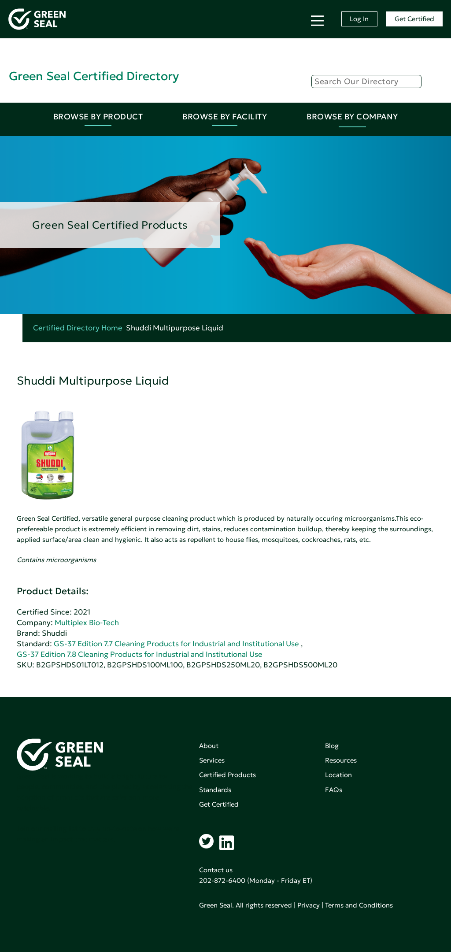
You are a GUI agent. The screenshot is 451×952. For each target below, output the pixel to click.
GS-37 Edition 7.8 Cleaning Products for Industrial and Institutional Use (139, 654)
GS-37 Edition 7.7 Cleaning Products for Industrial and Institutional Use (176, 643)
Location (338, 774)
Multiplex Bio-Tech (87, 622)
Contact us (216, 870)
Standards (215, 789)
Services (212, 760)
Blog (332, 745)
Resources (341, 760)
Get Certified (414, 19)
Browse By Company (352, 116)
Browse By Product (98, 116)
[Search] (366, 81)
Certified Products (227, 774)
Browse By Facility (224, 116)
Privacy (308, 905)
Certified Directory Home (77, 328)
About (208, 745)
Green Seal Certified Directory (94, 76)
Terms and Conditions (359, 905)
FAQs (333, 789)
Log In (359, 19)
